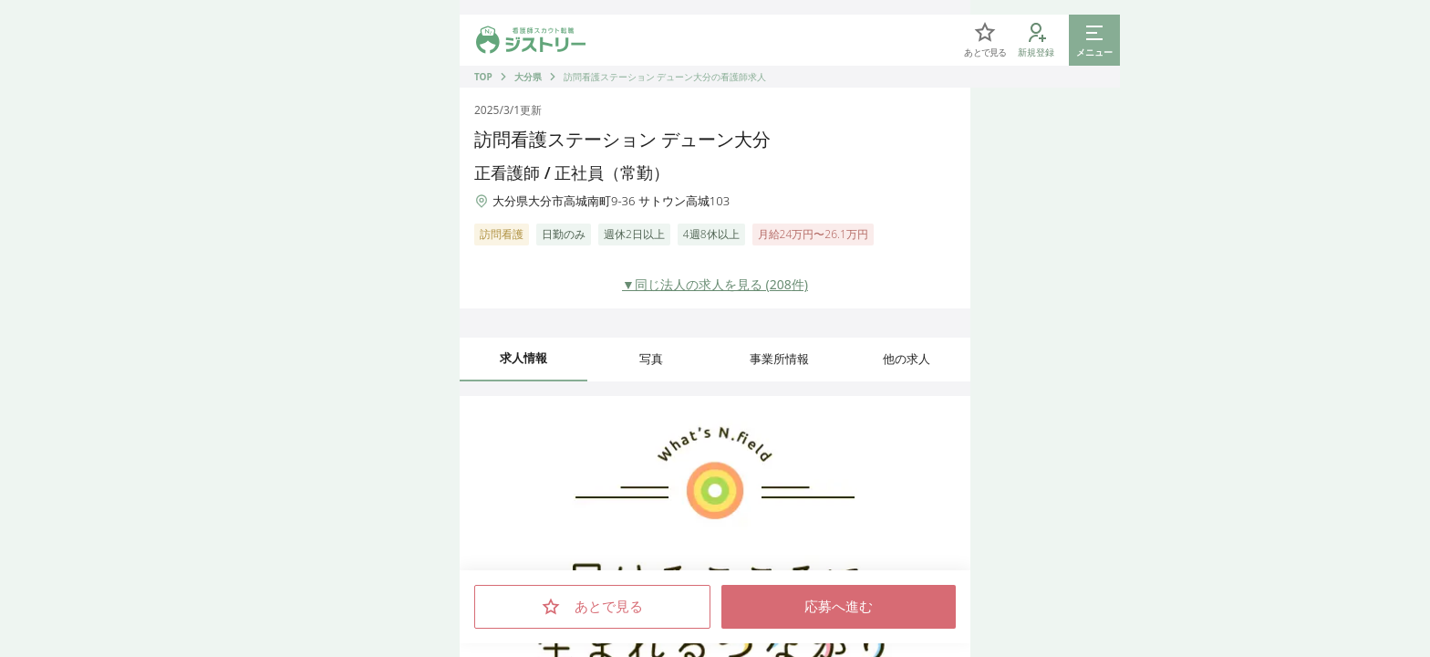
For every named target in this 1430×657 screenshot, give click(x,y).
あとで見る (592, 607)
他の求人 (906, 358)
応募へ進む (838, 607)
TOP (483, 76)
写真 (651, 358)
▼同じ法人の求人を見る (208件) (715, 284)
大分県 (528, 76)
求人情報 (523, 357)
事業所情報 (779, 358)
